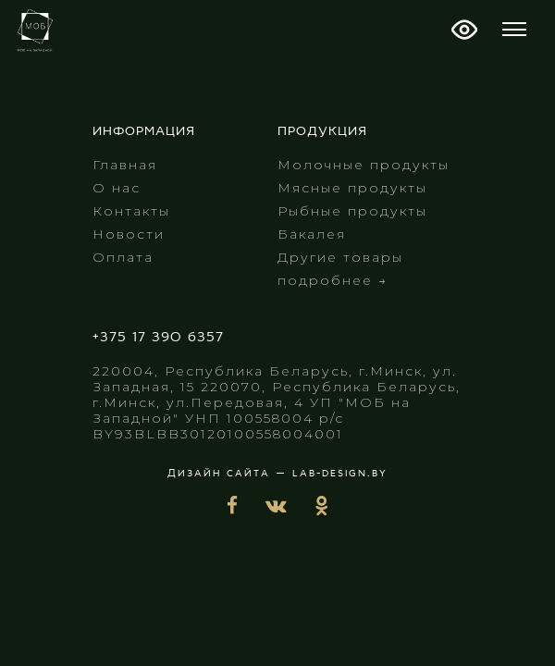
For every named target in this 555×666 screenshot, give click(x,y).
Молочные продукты (364, 164)
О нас (116, 187)
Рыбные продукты (352, 211)
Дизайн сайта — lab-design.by (277, 473)
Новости (128, 234)
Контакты (131, 211)
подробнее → (333, 280)
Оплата (123, 257)
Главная (124, 164)
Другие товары (340, 257)
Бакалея (312, 234)
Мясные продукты (352, 187)
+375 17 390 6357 (158, 337)
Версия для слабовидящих (464, 29)
